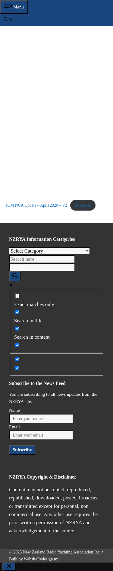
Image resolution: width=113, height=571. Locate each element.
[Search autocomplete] (42, 267)
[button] (8, 20)
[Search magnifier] (14, 276)
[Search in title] (17, 312)
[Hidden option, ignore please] (17, 359)
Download (82, 205)
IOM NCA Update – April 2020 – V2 (36, 205)
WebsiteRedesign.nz (41, 559)
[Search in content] (17, 329)
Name (14, 410)
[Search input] (42, 259)
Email (14, 426)
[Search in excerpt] (17, 345)
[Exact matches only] (17, 296)
